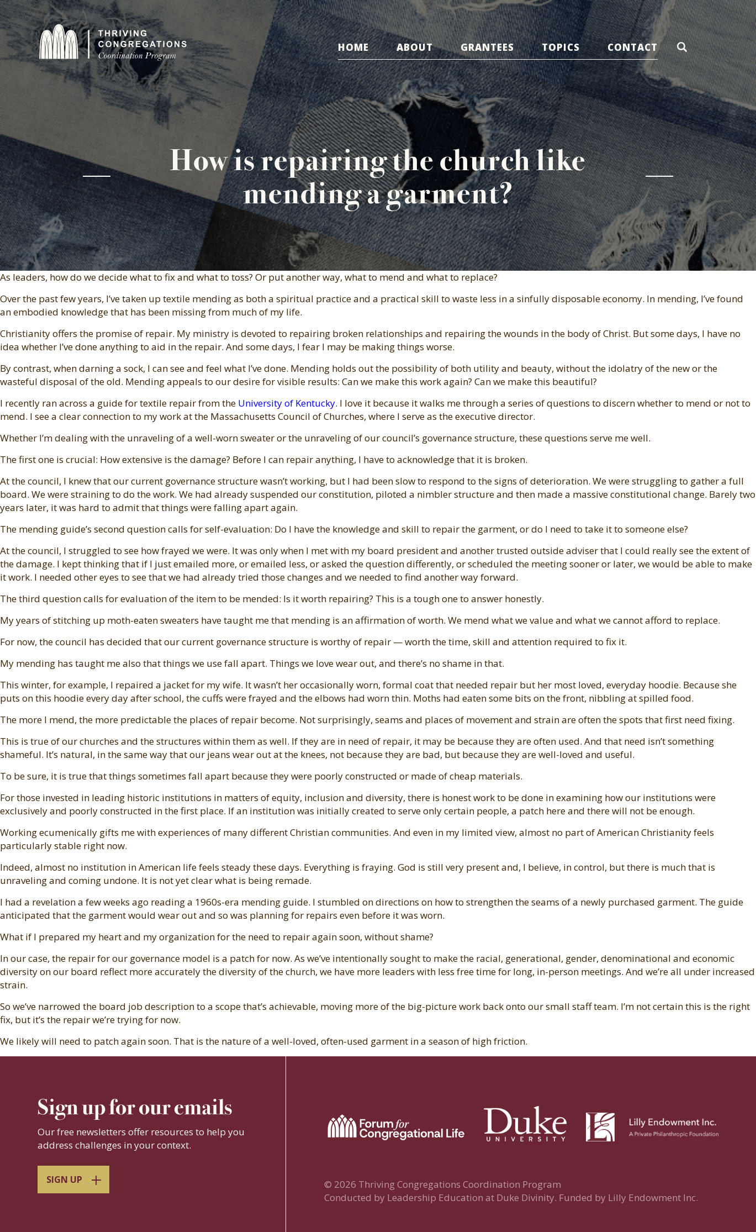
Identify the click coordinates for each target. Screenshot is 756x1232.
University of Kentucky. (287, 403)
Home (353, 47)
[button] (684, 49)
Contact (632, 47)
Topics (561, 47)
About (414, 47)
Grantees (487, 47)
